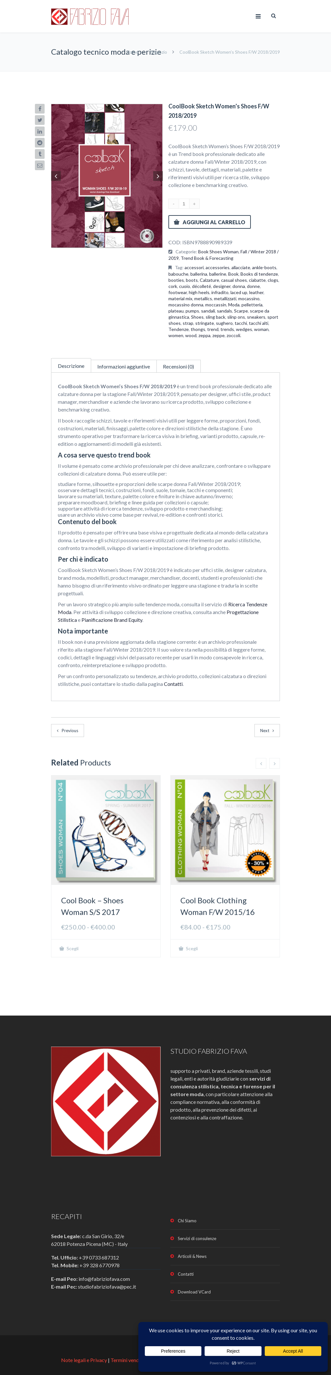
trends (227, 329)
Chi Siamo (187, 1220)
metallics (203, 298)
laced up (238, 292)
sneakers (256, 317)
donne (253, 286)
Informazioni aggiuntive (123, 366)
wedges (244, 329)
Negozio (159, 52)
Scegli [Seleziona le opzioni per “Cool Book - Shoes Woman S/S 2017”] (72, 948)
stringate (204, 323)
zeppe (218, 335)
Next (264, 730)
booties (176, 280)
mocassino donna (185, 304)
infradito (220, 292)
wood (191, 335)
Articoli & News (192, 1256)
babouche (178, 274)
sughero (224, 323)
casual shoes (234, 280)
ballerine (217, 274)
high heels (199, 292)
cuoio (184, 286)
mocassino (249, 298)
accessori (194, 267)
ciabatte (257, 280)
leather (256, 292)
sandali (208, 311)
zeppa (204, 335)
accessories (218, 267)
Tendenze (178, 329)
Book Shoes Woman (218, 251)
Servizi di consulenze (197, 1238)
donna (238, 286)
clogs (273, 280)
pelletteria (251, 304)
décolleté (201, 286)
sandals (224, 311)
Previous (70, 730)
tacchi (241, 323)
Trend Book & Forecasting (207, 258)
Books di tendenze (259, 274)
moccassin (215, 304)
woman (261, 329)
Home (132, 52)
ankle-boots (264, 267)
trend (213, 329)
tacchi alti (258, 323)
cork (172, 286)
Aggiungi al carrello (214, 222)
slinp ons (236, 317)
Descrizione (71, 366)
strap (188, 323)
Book (233, 274)
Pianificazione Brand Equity (111, 620)
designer (221, 286)
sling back (215, 317)
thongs (198, 329)
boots (192, 280)
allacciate (240, 267)
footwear (177, 292)
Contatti (173, 684)
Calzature (209, 280)
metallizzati (225, 298)
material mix (180, 298)
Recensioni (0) (178, 366)
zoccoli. (234, 335)
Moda (234, 304)
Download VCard (194, 1291)
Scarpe (241, 311)
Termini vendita (128, 1360)
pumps (192, 311)
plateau (176, 311)
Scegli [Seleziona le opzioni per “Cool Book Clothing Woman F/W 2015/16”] (191, 948)
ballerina (198, 274)
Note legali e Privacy (84, 1360)
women (175, 335)
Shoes (197, 317)
